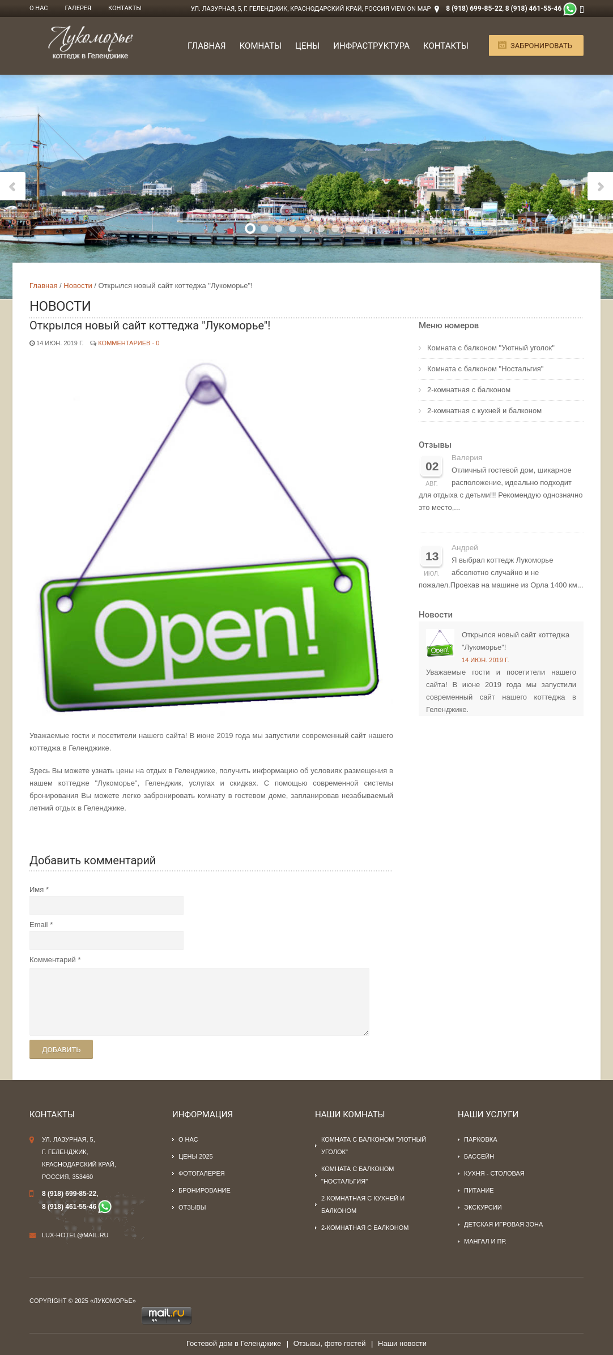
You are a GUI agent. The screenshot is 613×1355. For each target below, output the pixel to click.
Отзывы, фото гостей (329, 1343)
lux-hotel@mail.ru (75, 1235)
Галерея (78, 8)
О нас (38, 8)
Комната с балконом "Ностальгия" (485, 369)
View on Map (411, 8)
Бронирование (204, 1190)
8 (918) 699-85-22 (474, 8)
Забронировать (541, 45)
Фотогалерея (201, 1173)
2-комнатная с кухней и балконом (484, 410)
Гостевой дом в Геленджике (233, 1343)
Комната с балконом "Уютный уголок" (491, 348)
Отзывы (435, 445)
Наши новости (402, 1343)
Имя (36, 889)
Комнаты (261, 46)
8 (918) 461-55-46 (533, 8)
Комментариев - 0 (128, 343)
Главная (207, 46)
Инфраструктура (371, 46)
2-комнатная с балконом (468, 389)
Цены (307, 46)
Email (38, 924)
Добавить (61, 1049)
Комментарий (52, 959)
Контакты (125, 8)
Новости (77, 285)
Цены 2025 (195, 1156)
